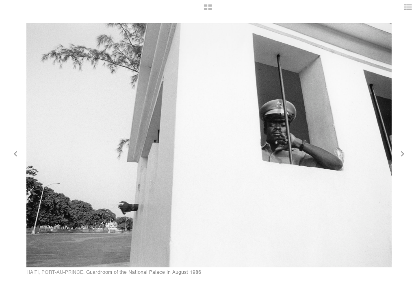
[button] (208, 10)
